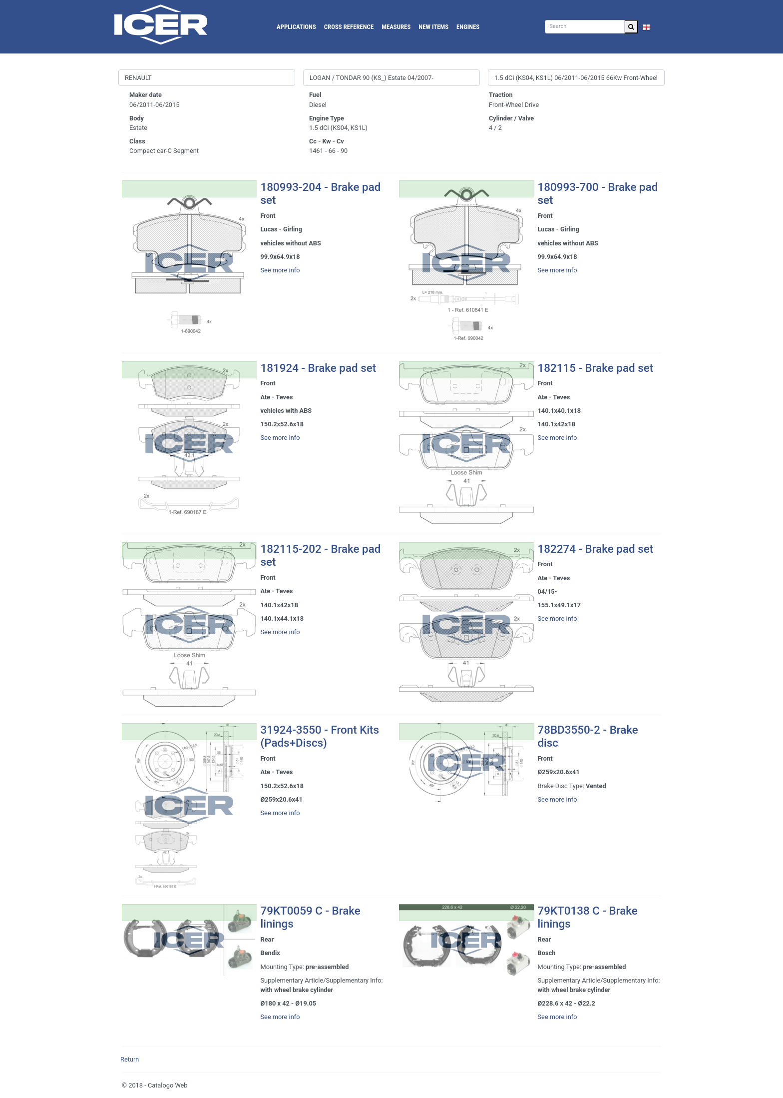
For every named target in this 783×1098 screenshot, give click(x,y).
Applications (296, 26)
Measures (396, 26)
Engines (467, 26)
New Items (433, 26)
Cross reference (349, 26)
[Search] (585, 26)
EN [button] (651, 26)
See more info (280, 270)
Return (129, 1059)
